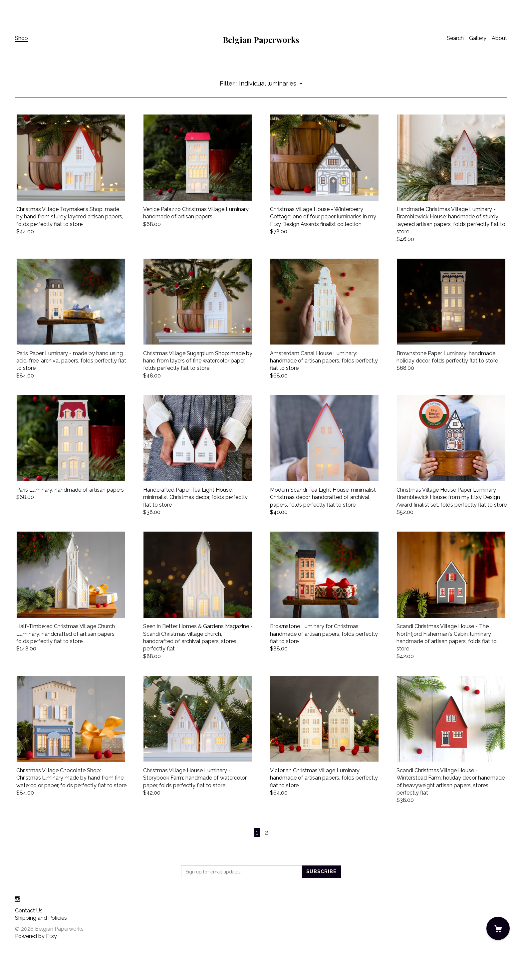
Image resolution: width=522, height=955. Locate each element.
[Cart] (498, 928)
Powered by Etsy (36, 936)
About (499, 38)
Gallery (477, 38)
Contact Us (29, 910)
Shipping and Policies (41, 918)
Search (455, 38)
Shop (21, 38)
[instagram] (17, 899)
